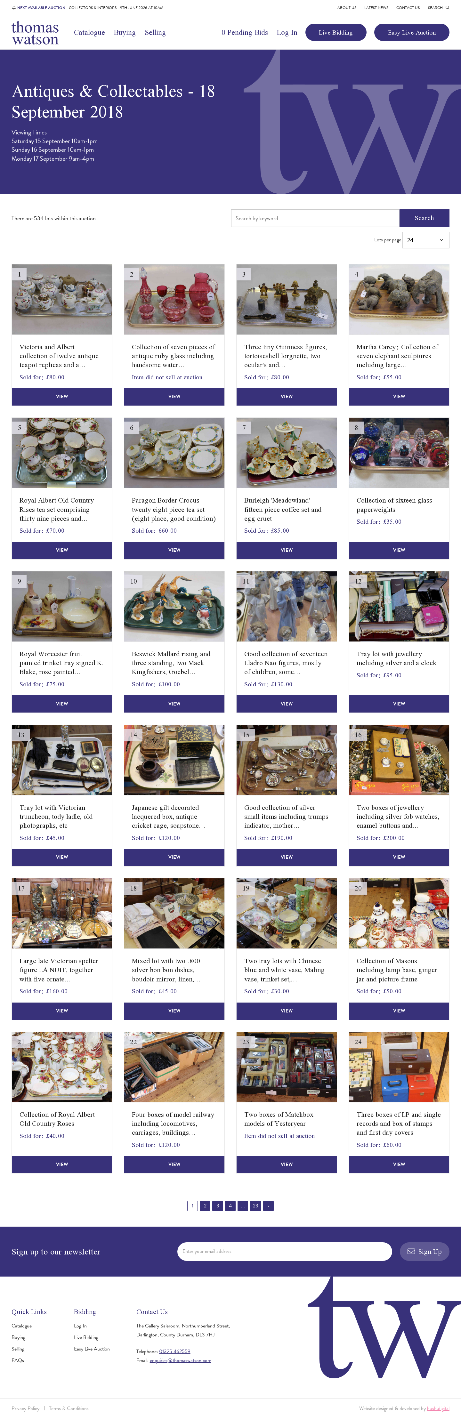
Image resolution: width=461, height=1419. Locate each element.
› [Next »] (268, 1206)
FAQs (18, 1360)
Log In (287, 32)
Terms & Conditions (69, 1408)
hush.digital (438, 1408)
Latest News (376, 8)
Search (424, 217)
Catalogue (89, 32)
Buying (125, 32)
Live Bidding (336, 32)
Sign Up (425, 1251)
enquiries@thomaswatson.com (180, 1360)
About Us (346, 8)
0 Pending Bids (245, 32)
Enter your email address (206, 1251)
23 (255, 1206)
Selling (155, 32)
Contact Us (408, 8)
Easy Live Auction (412, 32)
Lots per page (411, 240)
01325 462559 (174, 1351)
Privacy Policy (25, 1408)
